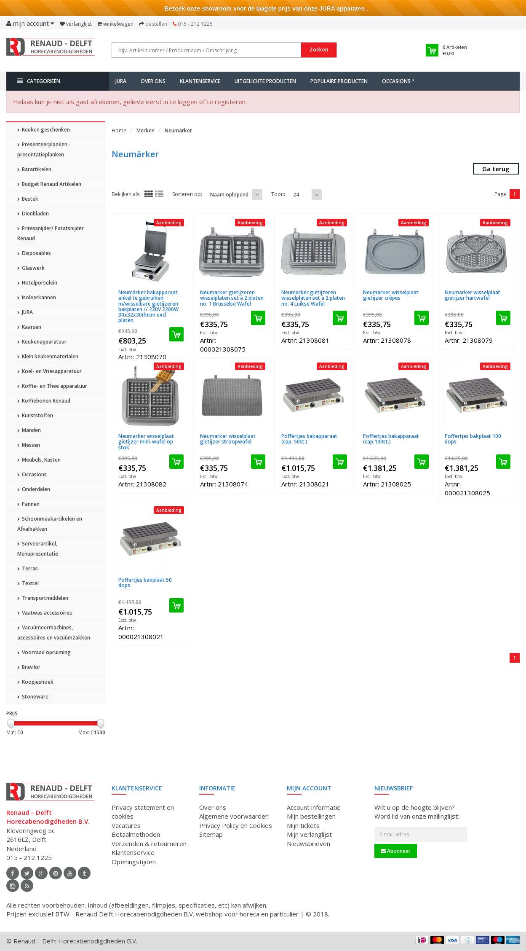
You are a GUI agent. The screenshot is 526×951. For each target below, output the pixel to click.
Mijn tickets (303, 825)
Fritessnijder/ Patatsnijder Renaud (50, 233)
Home (119, 130)
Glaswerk (31, 267)
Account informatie (314, 807)
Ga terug (496, 168)
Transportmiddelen (42, 598)
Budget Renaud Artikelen (49, 184)
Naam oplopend (229, 194)
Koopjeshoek (35, 681)
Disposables (34, 253)
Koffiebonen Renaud (43, 400)
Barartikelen (34, 169)
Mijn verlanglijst (309, 834)
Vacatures (126, 825)
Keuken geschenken (43, 129)
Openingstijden (134, 861)
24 (296, 194)
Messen (28, 445)
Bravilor (28, 667)
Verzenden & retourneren (149, 843)
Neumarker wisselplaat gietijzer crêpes (391, 295)
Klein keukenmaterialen (47, 356)
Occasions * (398, 81)
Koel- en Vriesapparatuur (49, 371)
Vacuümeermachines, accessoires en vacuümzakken (53, 632)
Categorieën (38, 81)
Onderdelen (33, 489)
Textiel (28, 583)
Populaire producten (339, 81)
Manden (29, 430)
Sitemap (211, 834)
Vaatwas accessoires (44, 612)
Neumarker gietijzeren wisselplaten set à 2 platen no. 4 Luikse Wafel (313, 298)
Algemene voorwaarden (234, 816)
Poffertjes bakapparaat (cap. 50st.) (309, 439)
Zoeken (319, 49)
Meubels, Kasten (39, 459)
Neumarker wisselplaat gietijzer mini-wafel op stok (146, 442)
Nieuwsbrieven (308, 843)
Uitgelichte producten (265, 81)
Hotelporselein (37, 282)
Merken (145, 130)
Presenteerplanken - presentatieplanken (44, 149)
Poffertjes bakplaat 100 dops (473, 439)
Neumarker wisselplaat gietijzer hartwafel (472, 295)
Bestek (27, 198)
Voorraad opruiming (44, 652)
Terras (27, 568)
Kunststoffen (35, 415)
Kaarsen (29, 326)
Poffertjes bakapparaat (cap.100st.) (391, 439)
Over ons (153, 81)
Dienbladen (33, 213)
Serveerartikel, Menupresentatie (37, 548)
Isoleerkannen (36, 297)
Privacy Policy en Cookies (235, 825)
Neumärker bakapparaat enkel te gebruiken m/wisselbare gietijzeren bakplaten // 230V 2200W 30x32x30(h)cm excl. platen (148, 306)
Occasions (32, 474)
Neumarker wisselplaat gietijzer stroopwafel (228, 439)
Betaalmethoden (136, 834)
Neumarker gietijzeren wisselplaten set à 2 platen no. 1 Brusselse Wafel (232, 298)
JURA (120, 81)
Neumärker (178, 130)
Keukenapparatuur (42, 341)
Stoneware (32, 696)
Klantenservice (200, 81)
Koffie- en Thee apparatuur (52, 386)
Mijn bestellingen (311, 816)
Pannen (28, 504)
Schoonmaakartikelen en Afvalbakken (49, 523)
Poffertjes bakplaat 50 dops (145, 582)
